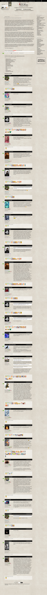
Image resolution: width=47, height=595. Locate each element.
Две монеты (38, 22)
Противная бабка (39, 49)
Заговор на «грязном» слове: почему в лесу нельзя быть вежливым (40, 18)
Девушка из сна (39, 32)
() (9, 111)
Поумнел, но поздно (8, 64)
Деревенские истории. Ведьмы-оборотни (11, 59)
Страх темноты (39, 21)
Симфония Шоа (39, 51)
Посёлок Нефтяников (39, 28)
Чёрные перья (39, 43)
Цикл (37, 29)
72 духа (6, 69)
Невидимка (38, 33)
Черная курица (39, 46)
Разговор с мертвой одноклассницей (10, 61)
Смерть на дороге (8, 63)
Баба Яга (38, 42)
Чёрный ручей (39, 41)
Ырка (37, 47)
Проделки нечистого (8, 70)
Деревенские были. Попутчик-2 (9, 60)
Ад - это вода (38, 52)
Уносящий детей (39, 39)
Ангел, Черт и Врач (39, 45)
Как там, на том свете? (8, 62)
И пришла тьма (39, 34)
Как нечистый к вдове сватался (41, 50)
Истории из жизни (7, 16)
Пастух (6, 68)
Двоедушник (38, 48)
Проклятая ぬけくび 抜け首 (40, 24)
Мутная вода (38, 54)
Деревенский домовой (40, 30)
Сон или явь (38, 16)
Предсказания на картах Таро (9, 71)
